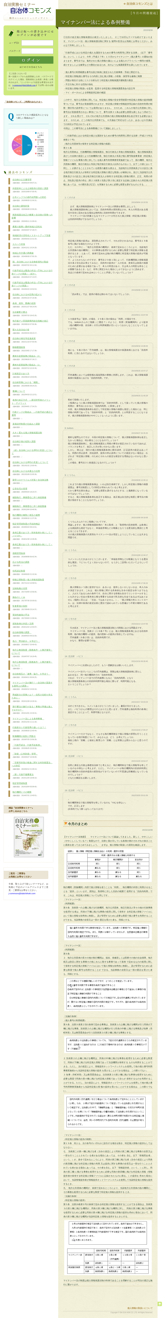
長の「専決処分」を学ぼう (26, 643)
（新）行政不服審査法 (25, 776)
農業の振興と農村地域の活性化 (27, 228)
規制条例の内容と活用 (25, 625)
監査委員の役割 (25, 608)
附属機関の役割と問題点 (25, 738)
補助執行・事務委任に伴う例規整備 (29, 499)
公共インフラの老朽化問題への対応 (29, 199)
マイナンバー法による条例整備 (28, 720)
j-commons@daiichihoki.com (24, 85)
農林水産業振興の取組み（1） (26, 366)
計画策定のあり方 (25, 375)
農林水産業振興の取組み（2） (26, 358)
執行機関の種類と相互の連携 (26, 517)
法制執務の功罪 (25, 590)
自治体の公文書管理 (25, 181)
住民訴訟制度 (25, 573)
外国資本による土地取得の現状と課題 (30, 190)
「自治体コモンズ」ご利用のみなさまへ (23, 102)
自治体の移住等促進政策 (25, 340)
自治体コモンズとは (139, 3)
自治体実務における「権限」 (26, 384)
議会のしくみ (25, 599)
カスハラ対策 (25, 246)
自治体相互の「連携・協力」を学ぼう (31, 676)
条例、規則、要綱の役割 (25, 305)
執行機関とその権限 (25, 794)
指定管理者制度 (25, 785)
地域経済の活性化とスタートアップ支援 (31, 237)
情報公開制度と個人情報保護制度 (28, 581)
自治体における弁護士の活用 (26, 473)
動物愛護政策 (25, 349)
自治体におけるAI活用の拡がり (27, 296)
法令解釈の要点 (25, 314)
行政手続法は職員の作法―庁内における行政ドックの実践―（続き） (32, 273)
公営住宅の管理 (25, 490)
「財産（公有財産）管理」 (25, 755)
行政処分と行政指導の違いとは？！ (29, 729)
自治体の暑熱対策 (25, 208)
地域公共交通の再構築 (25, 255)
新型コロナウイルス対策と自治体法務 (30, 482)
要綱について (25, 393)
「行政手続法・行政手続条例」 (27, 747)
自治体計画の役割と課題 (24, 443)
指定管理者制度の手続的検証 (26, 525)
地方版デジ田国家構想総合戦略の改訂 (30, 323)
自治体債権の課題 (25, 634)
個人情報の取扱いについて (140, 1308)
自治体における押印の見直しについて (30, 464)
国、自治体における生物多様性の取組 (30, 263)
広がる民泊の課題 (20, 564)
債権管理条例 (25, 555)
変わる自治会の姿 (25, 331)
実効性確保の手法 (25, 616)
